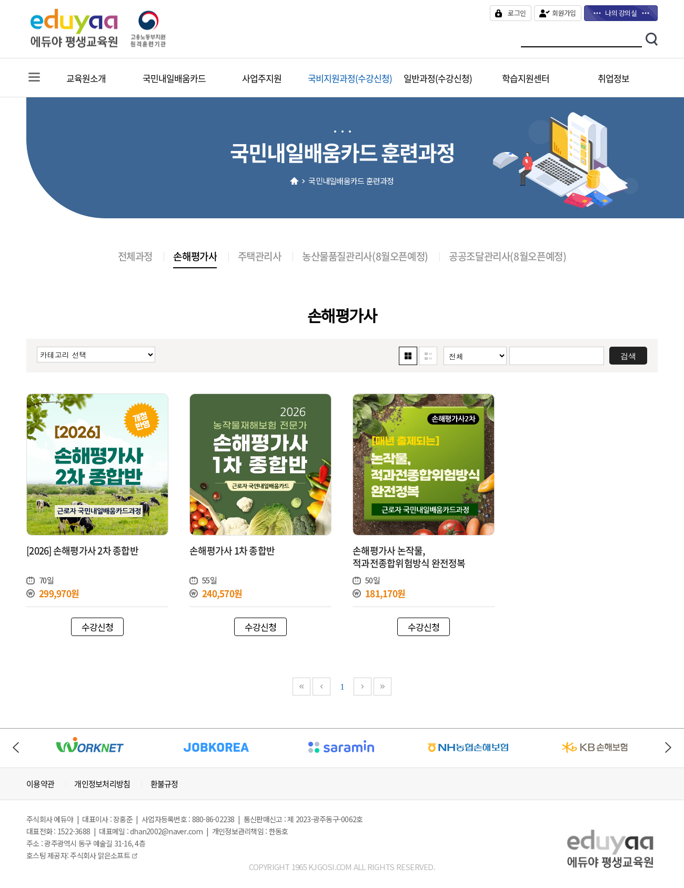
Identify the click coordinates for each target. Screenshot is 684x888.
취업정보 (613, 78)
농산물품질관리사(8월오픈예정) (365, 256)
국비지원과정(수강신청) (350, 78)
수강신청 (98, 626)
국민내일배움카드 (174, 78)
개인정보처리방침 (102, 784)
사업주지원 (261, 78)
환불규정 (164, 784)
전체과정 (135, 256)
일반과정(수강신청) (438, 78)
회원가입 (564, 13)
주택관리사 (259, 256)
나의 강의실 (621, 13)
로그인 (517, 13)
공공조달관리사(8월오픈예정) (507, 256)
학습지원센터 (525, 78)
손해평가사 (195, 256)
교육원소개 (86, 78)
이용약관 (40, 784)
